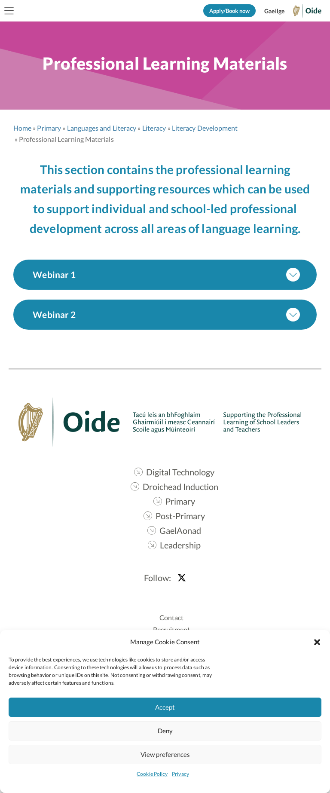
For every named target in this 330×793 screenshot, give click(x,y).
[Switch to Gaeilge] (274, 11)
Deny (165, 731)
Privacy (180, 774)
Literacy (155, 128)
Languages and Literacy (102, 128)
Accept (165, 707)
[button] (317, 641)
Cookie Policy (152, 774)
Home (23, 128)
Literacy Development (205, 128)
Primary (50, 128)
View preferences (165, 754)
